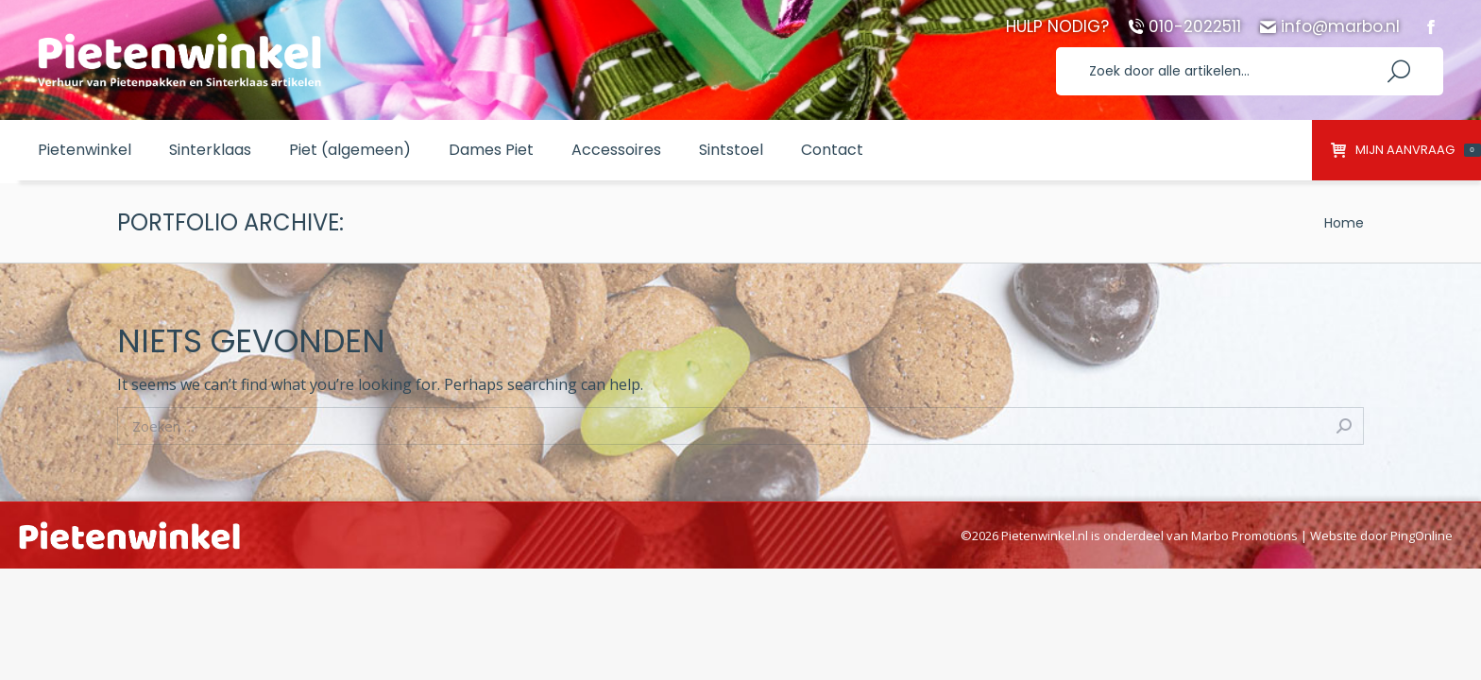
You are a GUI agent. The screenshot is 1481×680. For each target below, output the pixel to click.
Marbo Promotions (1244, 535)
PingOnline (1421, 535)
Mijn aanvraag (1406, 150)
